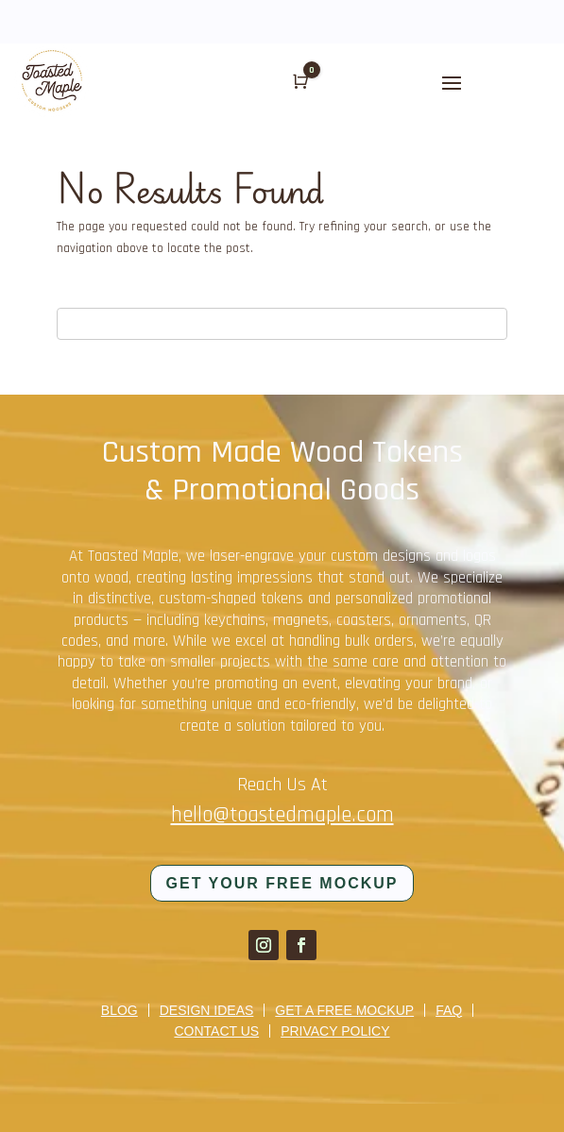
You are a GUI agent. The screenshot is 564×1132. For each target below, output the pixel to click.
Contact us (216, 1031)
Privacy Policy (335, 1031)
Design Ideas (207, 1010)
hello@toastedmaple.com (282, 815)
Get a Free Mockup (344, 1010)
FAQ (449, 1010)
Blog (119, 1010)
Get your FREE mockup (282, 883)
